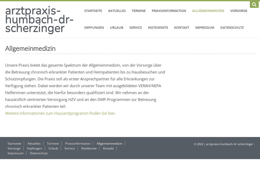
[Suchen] (254, 4)
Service (135, 27)
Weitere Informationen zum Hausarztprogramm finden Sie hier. (60, 113)
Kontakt (181, 27)
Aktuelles (117, 10)
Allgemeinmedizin (208, 10)
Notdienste (158, 27)
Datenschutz (232, 27)
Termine (139, 10)
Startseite (93, 10)
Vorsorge (238, 10)
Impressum (204, 27)
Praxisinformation (169, 10)
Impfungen (94, 27)
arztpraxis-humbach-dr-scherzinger (39, 19)
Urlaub (116, 27)
